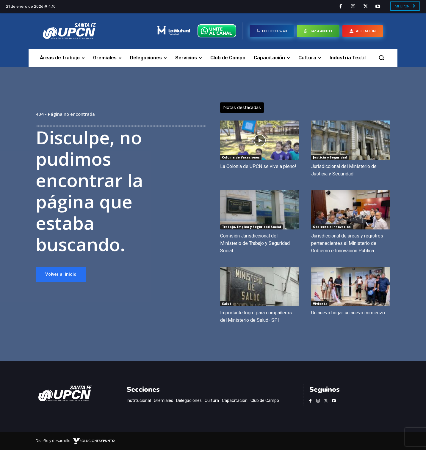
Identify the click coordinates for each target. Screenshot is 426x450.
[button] (381, 57)
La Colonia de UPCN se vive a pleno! (258, 166)
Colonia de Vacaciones (241, 157)
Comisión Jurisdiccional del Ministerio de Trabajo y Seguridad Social (255, 243)
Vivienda (320, 304)
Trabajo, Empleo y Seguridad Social (251, 227)
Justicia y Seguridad (330, 157)
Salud (226, 304)
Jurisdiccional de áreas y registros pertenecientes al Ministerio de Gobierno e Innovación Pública (347, 243)
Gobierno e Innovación (332, 227)
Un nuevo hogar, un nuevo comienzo (348, 313)
